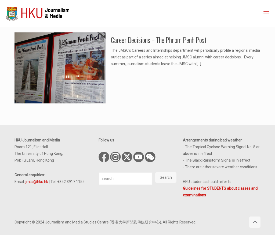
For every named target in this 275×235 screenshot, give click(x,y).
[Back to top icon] (254, 222)
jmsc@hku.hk (37, 182)
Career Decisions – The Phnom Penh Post (159, 40)
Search (166, 177)
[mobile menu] (266, 13)
